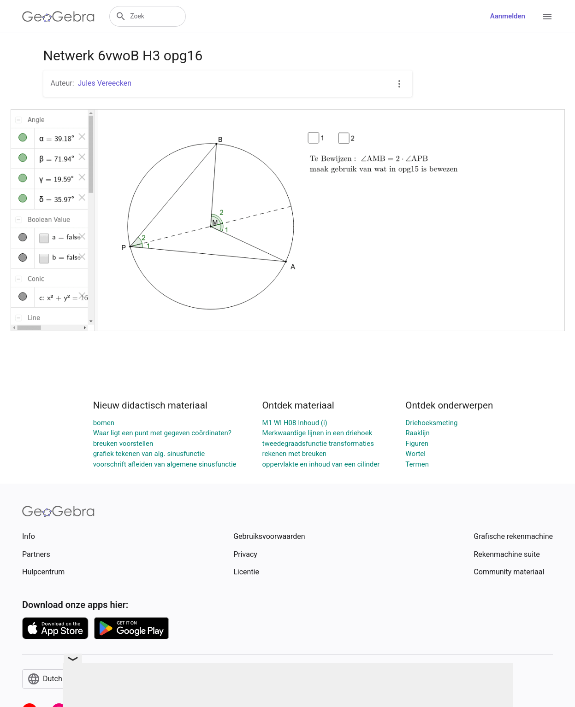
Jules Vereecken (104, 83)
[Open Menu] (547, 16)
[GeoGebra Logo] (58, 16)
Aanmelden (507, 16)
